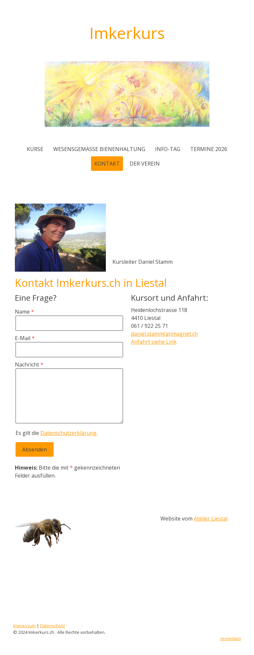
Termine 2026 (208, 149)
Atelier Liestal (211, 518)
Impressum (24, 626)
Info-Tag (167, 149)
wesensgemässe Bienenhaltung (99, 149)
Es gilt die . (57, 433)
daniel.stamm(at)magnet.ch (164, 333)
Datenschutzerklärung (68, 433)
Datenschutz (52, 626)
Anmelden (230, 638)
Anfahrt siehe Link (154, 341)
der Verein (145, 163)
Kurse (35, 149)
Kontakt (107, 163)
